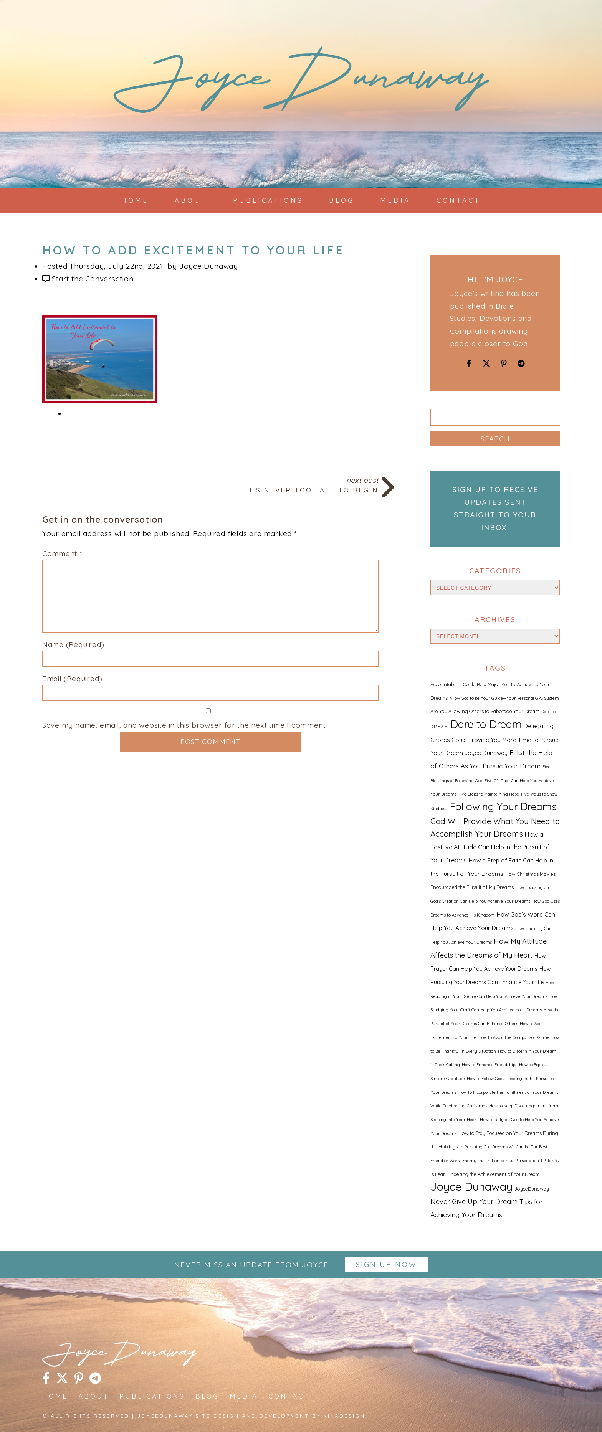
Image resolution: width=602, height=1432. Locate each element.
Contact (459, 200)
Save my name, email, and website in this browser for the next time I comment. (184, 725)
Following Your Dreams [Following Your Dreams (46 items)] (503, 806)
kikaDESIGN (344, 1415)
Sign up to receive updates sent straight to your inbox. (495, 508)
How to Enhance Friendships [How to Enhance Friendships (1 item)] (489, 1064)
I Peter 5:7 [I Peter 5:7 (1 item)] (550, 1160)
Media (395, 200)
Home (135, 200)
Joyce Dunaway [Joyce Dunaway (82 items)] (471, 1186)
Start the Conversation (92, 278)
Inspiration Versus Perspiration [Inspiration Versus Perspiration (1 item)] (508, 1160)
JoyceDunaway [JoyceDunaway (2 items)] (531, 1189)
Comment (62, 553)
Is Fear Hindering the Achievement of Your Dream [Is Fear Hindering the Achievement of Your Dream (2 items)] (485, 1174)
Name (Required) (73, 644)
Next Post (210, 484)
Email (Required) (72, 678)
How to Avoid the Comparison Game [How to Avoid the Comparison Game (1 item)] (513, 1037)
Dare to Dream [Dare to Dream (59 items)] (486, 724)
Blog (341, 200)
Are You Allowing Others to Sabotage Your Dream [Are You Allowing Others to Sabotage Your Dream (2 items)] (484, 711)
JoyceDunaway (301, 84)
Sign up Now (386, 1264)
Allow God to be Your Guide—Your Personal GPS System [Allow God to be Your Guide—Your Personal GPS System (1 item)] (504, 698)
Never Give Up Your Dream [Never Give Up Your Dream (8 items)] (474, 1201)
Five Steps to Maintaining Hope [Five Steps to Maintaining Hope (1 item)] (488, 794)
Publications (268, 200)
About (191, 200)
